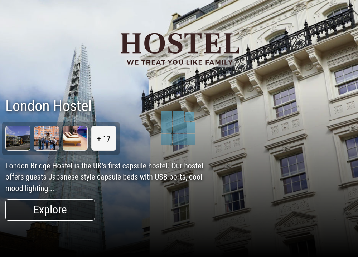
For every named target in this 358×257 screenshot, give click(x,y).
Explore (50, 209)
